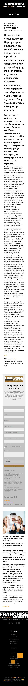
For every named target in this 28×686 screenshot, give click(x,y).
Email (5, 408)
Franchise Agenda (14, 656)
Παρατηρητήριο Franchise (14, 665)
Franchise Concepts (14, 658)
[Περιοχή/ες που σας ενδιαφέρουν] (14, 441)
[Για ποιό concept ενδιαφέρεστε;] (14, 435)
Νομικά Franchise (14, 667)
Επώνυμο (6, 420)
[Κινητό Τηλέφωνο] (14, 429)
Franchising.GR (14, 636)
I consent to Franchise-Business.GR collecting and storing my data (13, 447)
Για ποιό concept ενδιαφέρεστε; (11, 432)
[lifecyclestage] (14, 461)
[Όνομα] (14, 417)
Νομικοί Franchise (14, 643)
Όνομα (6, 414)
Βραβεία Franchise (14, 641)
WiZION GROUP (14, 648)
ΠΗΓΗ (5, 355)
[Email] (14, 410)
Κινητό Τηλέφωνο (8, 426)
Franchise (14, 359)
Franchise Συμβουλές (14, 663)
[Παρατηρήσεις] (14, 454)
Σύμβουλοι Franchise (14, 639)
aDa (14, 646)
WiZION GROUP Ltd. (7, 681)
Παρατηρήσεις (7, 450)
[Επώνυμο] (14, 423)
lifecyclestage (7, 459)
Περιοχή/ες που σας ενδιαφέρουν (11, 438)
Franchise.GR (14, 634)
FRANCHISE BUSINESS (17, 677)
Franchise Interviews (14, 661)
